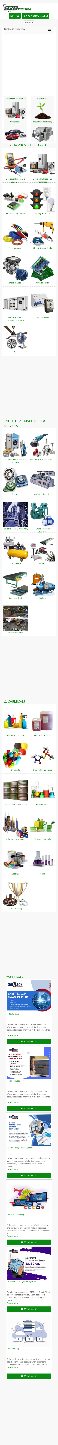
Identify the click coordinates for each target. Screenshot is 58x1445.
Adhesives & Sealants (15, 839)
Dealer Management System (20, 1147)
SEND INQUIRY (29, 1041)
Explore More (12, 1035)
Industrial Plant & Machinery (15, 528)
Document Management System (21, 1281)
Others (42, 563)
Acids (42, 873)
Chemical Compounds (42, 770)
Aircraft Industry (15, 632)
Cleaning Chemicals (42, 839)
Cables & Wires (15, 248)
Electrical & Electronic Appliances (42, 180)
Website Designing (15, 1214)
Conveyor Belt (15, 598)
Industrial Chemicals (42, 735)
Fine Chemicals (42, 804)
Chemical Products (15, 735)
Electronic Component (15, 213)
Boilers (42, 598)
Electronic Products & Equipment (15, 180)
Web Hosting (13, 1348)
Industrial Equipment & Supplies (15, 461)
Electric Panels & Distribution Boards (15, 319)
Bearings (16, 494)
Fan (15, 352)
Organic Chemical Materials (16, 804)
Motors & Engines (15, 282)
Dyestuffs (15, 770)
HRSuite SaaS (13, 1014)
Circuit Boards (42, 282)
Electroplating (15, 908)
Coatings (15, 873)
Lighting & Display (42, 213)
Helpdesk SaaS (13, 1080)
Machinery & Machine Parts (42, 459)
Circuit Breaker (42, 317)
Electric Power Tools (42, 248)
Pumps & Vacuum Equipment (42, 530)
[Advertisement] (29, 63)
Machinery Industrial (42, 494)
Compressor (15, 563)
